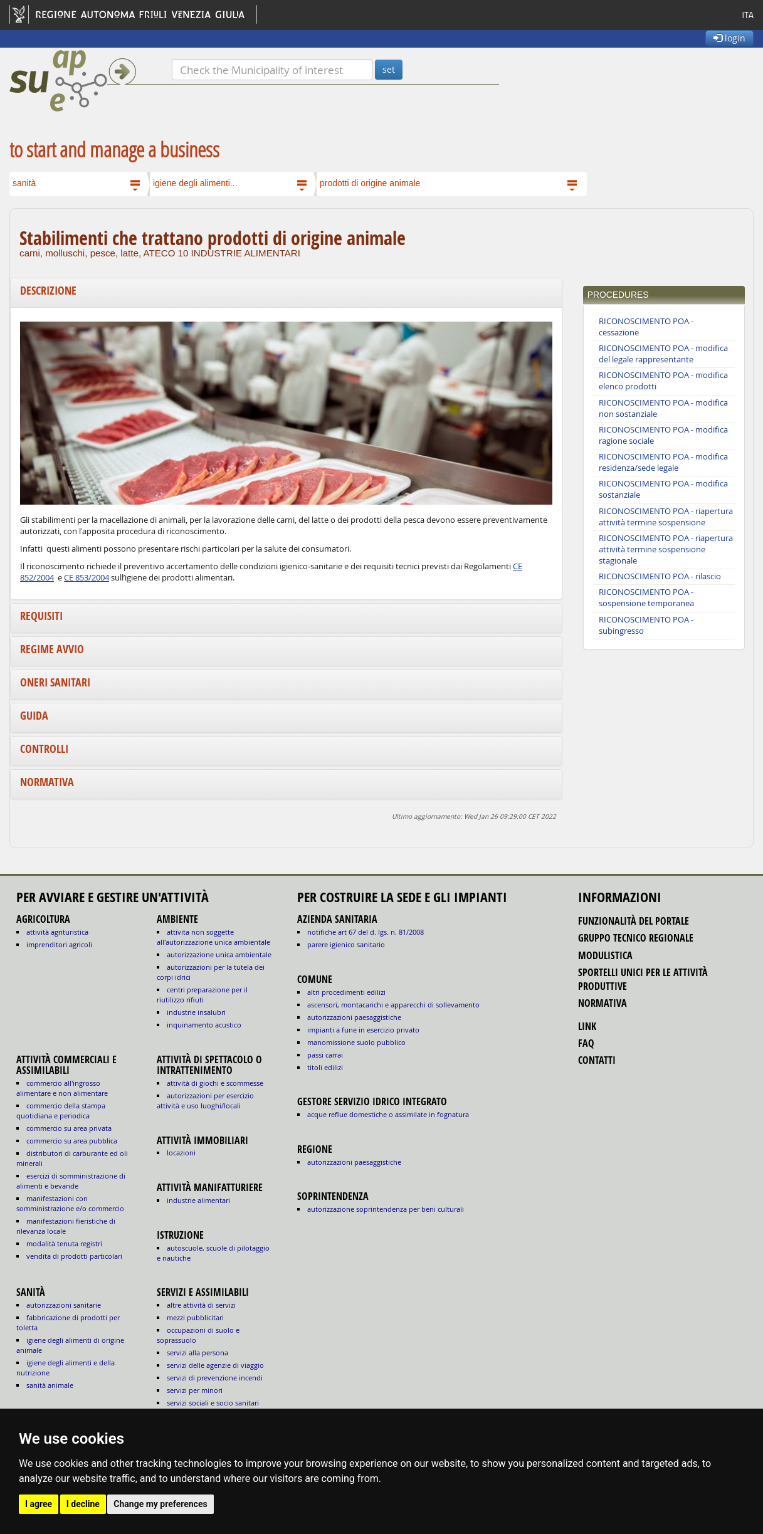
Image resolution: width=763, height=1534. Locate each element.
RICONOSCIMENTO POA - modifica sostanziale (663, 489)
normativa (602, 1003)
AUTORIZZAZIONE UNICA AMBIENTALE (219, 954)
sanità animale (49, 1385)
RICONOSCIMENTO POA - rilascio (660, 576)
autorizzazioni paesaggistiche (354, 1017)
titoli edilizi (325, 1067)
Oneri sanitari (55, 682)
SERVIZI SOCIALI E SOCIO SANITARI (213, 1402)
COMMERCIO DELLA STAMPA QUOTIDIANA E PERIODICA (60, 1110)
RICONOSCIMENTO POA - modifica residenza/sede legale (663, 462)
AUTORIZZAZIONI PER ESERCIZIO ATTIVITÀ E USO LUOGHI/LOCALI (205, 1100)
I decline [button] (83, 1504)
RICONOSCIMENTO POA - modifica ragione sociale (663, 435)
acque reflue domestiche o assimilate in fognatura (388, 1114)
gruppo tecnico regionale (635, 938)
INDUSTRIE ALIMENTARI (198, 1200)
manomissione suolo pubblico (356, 1042)
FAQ (586, 1043)
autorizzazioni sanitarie (63, 1305)
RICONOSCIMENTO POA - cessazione (646, 327)
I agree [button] (38, 1504)
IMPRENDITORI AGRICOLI (59, 944)
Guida (34, 715)
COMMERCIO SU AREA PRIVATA (69, 1128)
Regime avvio (52, 649)
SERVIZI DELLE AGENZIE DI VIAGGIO (215, 1365)
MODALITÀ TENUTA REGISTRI (64, 1243)
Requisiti (41, 616)
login (729, 38)
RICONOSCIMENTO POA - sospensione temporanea (646, 598)
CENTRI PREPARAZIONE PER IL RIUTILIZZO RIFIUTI (202, 994)
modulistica (605, 955)
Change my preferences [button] (160, 1504)
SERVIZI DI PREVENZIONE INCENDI (215, 1377)
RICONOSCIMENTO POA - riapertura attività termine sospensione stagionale (666, 549)
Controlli (44, 749)
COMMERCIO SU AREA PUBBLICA (71, 1140)
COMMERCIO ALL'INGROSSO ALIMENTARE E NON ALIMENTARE (62, 1088)
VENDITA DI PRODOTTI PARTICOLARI (74, 1256)
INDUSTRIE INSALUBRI (196, 1012)
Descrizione (48, 290)
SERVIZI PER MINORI (195, 1390)
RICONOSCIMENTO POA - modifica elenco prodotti (663, 381)
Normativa (47, 782)
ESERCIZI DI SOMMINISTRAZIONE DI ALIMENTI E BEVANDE (70, 1180)
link (587, 1026)
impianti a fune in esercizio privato (363, 1029)
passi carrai (325, 1054)
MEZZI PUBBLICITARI (195, 1317)
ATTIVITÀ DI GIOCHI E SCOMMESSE (215, 1083)
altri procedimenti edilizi (346, 992)
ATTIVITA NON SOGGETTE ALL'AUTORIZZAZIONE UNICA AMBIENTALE (213, 937)
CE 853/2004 (86, 577)
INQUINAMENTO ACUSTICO (204, 1024)
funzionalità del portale (633, 921)
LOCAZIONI (181, 1152)
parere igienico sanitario (346, 944)
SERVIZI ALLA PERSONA (197, 1352)
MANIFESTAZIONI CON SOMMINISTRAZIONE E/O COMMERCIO (70, 1203)
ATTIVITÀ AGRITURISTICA (57, 932)
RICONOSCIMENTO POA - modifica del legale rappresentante (663, 354)
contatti (597, 1060)
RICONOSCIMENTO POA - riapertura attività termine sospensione (666, 517)
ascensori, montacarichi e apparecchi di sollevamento (393, 1004)
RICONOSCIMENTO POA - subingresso (646, 625)
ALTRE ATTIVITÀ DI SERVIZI (201, 1305)
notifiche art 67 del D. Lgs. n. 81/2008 (365, 932)
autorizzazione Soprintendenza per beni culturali (385, 1209)
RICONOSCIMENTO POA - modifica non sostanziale (663, 408)
